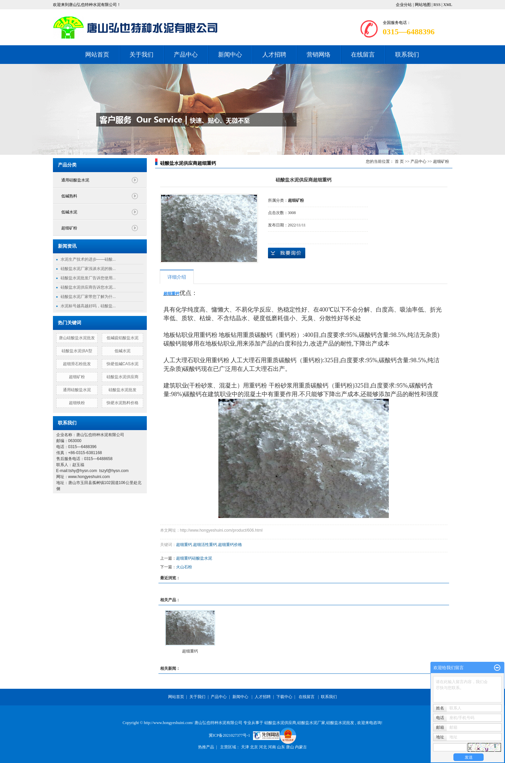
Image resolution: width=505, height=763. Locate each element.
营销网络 (319, 54)
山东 (281, 747)
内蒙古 (301, 747)
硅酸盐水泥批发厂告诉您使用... (88, 278)
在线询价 (286, 253)
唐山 (290, 747)
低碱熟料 (69, 196)
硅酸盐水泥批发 (122, 389)
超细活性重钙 (205, 544)
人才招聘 (274, 54)
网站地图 (423, 4)
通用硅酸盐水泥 (75, 180)
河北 (263, 747)
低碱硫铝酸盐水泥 (122, 338)
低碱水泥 (69, 212)
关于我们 (141, 54)
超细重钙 (184, 544)
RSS (436, 4)
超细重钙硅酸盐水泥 (194, 558)
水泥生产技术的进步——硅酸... (88, 259)
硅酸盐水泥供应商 (122, 377)
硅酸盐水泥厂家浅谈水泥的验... (88, 268)
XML (447, 4)
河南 (272, 747)
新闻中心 (230, 54)
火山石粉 (184, 567)
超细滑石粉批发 (77, 364)
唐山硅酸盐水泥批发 (77, 338)
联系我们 (407, 54)
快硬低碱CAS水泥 (123, 364)
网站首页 (97, 54)
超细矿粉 (69, 228)
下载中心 (284, 696)
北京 (254, 747)
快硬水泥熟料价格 (122, 402)
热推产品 (206, 747)
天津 (245, 747)
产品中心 (186, 54)
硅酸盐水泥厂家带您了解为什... (88, 296)
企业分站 (404, 4)
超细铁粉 (77, 402)
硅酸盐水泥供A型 (77, 351)
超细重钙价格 (230, 544)
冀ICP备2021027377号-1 (229, 735)
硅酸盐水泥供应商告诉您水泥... (88, 287)
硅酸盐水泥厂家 (311, 722)
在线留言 (363, 54)
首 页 (399, 161)
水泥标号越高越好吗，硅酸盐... (88, 306)
